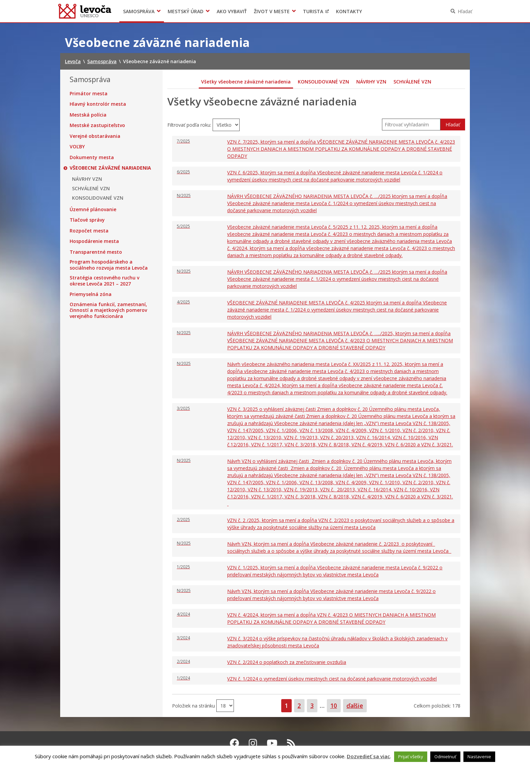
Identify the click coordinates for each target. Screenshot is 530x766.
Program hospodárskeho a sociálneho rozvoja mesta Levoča (109, 265)
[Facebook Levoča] (234, 743)
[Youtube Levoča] (272, 743)
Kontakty (349, 11)
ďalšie (354, 705)
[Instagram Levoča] (253, 743)
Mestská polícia (88, 115)
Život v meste (272, 11)
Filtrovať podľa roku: (190, 125)
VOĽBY (77, 147)
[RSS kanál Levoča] (291, 743)
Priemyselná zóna (91, 294)
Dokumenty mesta (92, 157)
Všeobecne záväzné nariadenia (110, 168)
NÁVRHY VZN (87, 179)
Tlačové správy (87, 220)
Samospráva (138, 11)
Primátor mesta (88, 94)
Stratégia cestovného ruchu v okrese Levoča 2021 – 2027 (104, 281)
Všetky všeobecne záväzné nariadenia (246, 81)
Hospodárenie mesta (94, 241)
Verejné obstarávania (95, 136)
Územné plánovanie (93, 209)
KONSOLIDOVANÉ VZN (97, 198)
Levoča (84, 11)
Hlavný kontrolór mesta (98, 104)
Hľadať (465, 11)
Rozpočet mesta (89, 231)
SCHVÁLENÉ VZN (91, 189)
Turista (313, 11)
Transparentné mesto (96, 252)
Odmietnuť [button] (445, 756)
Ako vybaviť (232, 11)
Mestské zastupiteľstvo (97, 125)
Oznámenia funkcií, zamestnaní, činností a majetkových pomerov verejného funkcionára (108, 310)
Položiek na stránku (194, 705)
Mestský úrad (185, 11)
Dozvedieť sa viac (368, 756)
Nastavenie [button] (479, 756)
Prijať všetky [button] (410, 756)
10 (335, 705)
